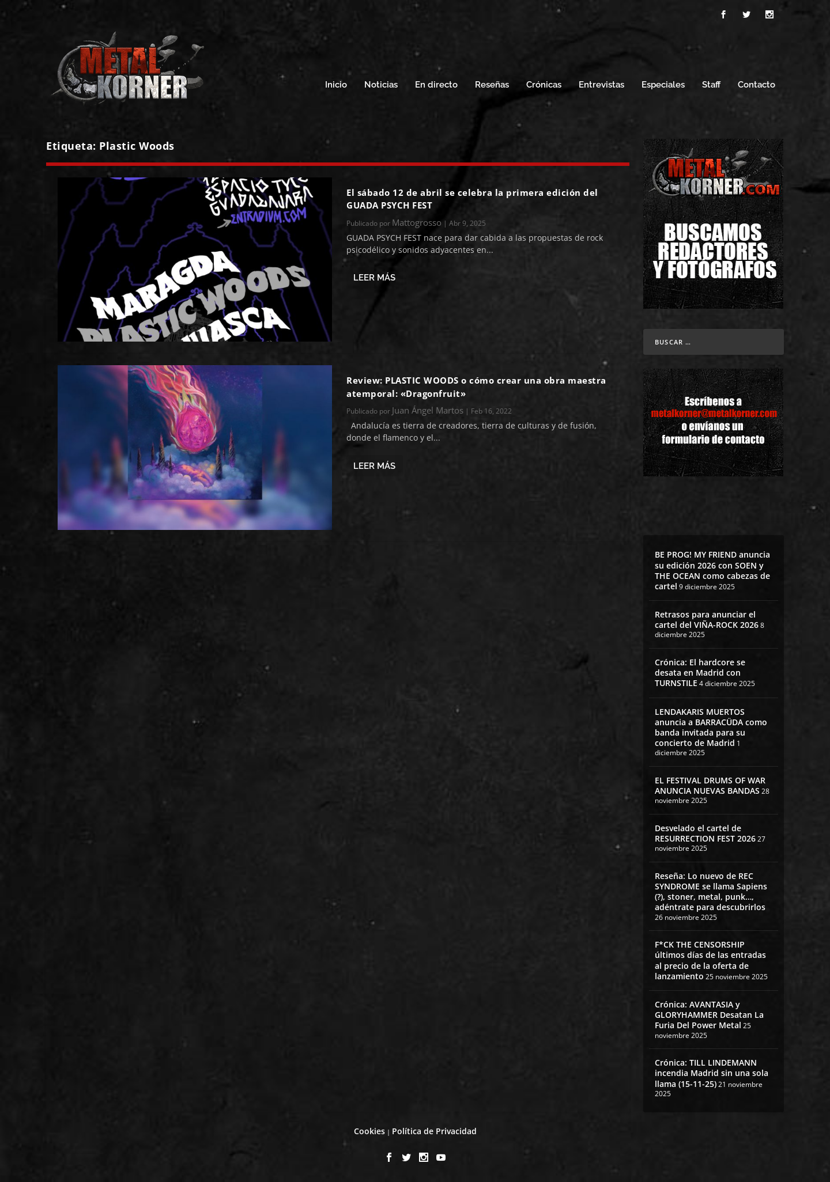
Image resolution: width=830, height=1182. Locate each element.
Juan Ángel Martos (427, 410)
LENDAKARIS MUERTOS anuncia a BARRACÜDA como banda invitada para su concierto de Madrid (711, 727)
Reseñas (492, 85)
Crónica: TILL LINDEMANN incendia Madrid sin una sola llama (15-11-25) (711, 1073)
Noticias (381, 85)
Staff (711, 85)
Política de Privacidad (434, 1131)
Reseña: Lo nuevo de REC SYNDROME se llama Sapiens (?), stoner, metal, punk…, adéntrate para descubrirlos (711, 891)
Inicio (336, 85)
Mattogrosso (417, 222)
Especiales (663, 85)
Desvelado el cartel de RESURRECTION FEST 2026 (705, 833)
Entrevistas (601, 85)
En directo (436, 85)
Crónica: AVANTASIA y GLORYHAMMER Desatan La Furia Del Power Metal (709, 1015)
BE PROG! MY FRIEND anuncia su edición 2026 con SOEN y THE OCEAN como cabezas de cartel (712, 570)
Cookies (369, 1131)
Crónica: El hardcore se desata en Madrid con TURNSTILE (700, 672)
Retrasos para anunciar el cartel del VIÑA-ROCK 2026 (707, 619)
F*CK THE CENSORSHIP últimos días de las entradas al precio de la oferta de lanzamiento (710, 960)
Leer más (374, 277)
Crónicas (543, 85)
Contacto (756, 85)
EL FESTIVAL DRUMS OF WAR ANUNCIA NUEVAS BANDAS (710, 785)
